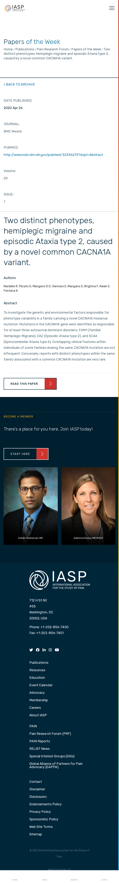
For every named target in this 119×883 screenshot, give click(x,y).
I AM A (44, 877)
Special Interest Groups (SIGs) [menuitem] (52, 756)
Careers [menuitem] (35, 708)
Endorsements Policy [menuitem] (45, 804)
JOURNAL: (12, 124)
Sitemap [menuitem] (35, 834)
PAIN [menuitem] (33, 726)
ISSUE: (9, 194)
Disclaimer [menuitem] (37, 789)
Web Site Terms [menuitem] (41, 827)
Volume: (10, 171)
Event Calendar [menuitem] (40, 685)
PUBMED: (11, 147)
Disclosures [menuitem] (38, 797)
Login (104, 877)
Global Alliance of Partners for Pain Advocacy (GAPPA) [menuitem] (56, 765)
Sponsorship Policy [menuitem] (43, 819)
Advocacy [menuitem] (37, 693)
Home (14, 877)
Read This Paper (24, 383)
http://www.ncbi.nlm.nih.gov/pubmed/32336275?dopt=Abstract (53, 155)
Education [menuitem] (37, 678)
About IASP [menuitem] (38, 715)
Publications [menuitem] (38, 663)
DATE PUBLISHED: (18, 101)
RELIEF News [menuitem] (39, 749)
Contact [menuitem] (35, 782)
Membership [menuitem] (38, 700)
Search (74, 877)
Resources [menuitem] (37, 670)
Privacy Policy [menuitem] (40, 812)
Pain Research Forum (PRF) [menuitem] (50, 734)
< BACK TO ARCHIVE (19, 84)
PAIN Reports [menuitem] (39, 741)
